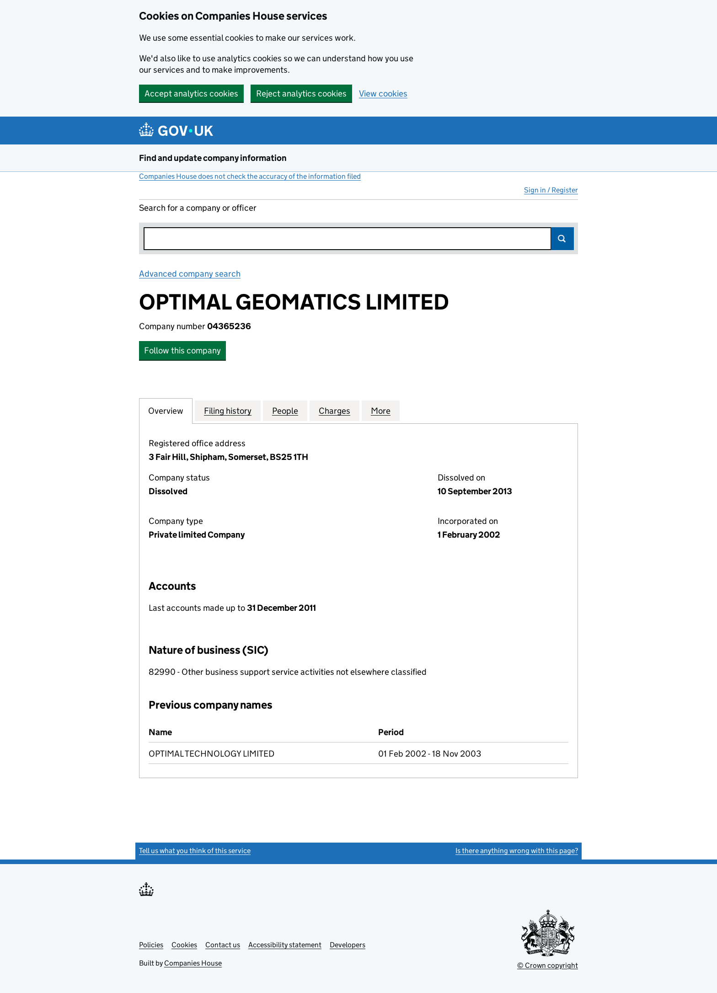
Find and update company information (213, 158)
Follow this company (182, 350)
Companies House (193, 963)
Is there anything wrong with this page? (516, 850)
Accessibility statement (284, 944)
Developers (347, 944)
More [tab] (381, 410)
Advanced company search (190, 273)
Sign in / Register (551, 190)
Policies (151, 944)
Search (562, 238)
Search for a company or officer (198, 208)
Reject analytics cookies (301, 93)
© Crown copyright (547, 965)
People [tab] (285, 410)
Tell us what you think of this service (195, 850)
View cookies (383, 93)
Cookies (184, 944)
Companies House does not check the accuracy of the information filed (250, 176)
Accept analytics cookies (191, 93)
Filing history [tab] (227, 410)
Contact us (222, 944)
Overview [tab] (165, 410)
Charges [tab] (334, 410)
